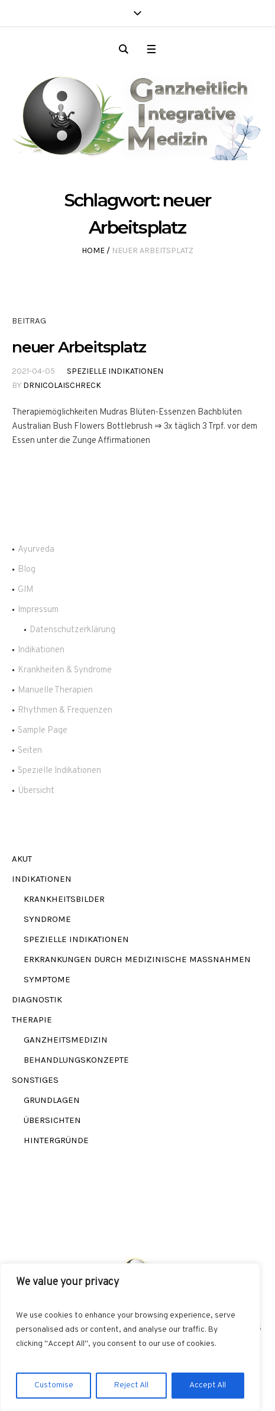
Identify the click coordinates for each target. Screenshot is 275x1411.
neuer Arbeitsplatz (78, 347)
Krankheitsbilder (64, 899)
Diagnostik (37, 999)
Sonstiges (35, 1080)
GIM (25, 590)
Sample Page (42, 730)
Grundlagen (52, 1100)
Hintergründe (56, 1140)
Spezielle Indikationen (115, 371)
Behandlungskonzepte (76, 1059)
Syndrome (47, 919)
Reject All (131, 1385)
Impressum (38, 610)
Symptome (47, 979)
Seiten (30, 750)
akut (22, 858)
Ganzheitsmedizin (66, 1039)
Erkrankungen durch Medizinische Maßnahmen (137, 959)
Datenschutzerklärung (72, 630)
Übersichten (52, 1120)
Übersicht (36, 791)
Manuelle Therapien (55, 690)
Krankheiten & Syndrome (65, 670)
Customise (53, 1385)
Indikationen (41, 650)
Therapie (32, 1019)
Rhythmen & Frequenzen (65, 710)
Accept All (207, 1385)
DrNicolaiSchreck (62, 385)
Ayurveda (36, 549)
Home (93, 250)
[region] (130, 1337)
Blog (26, 569)
